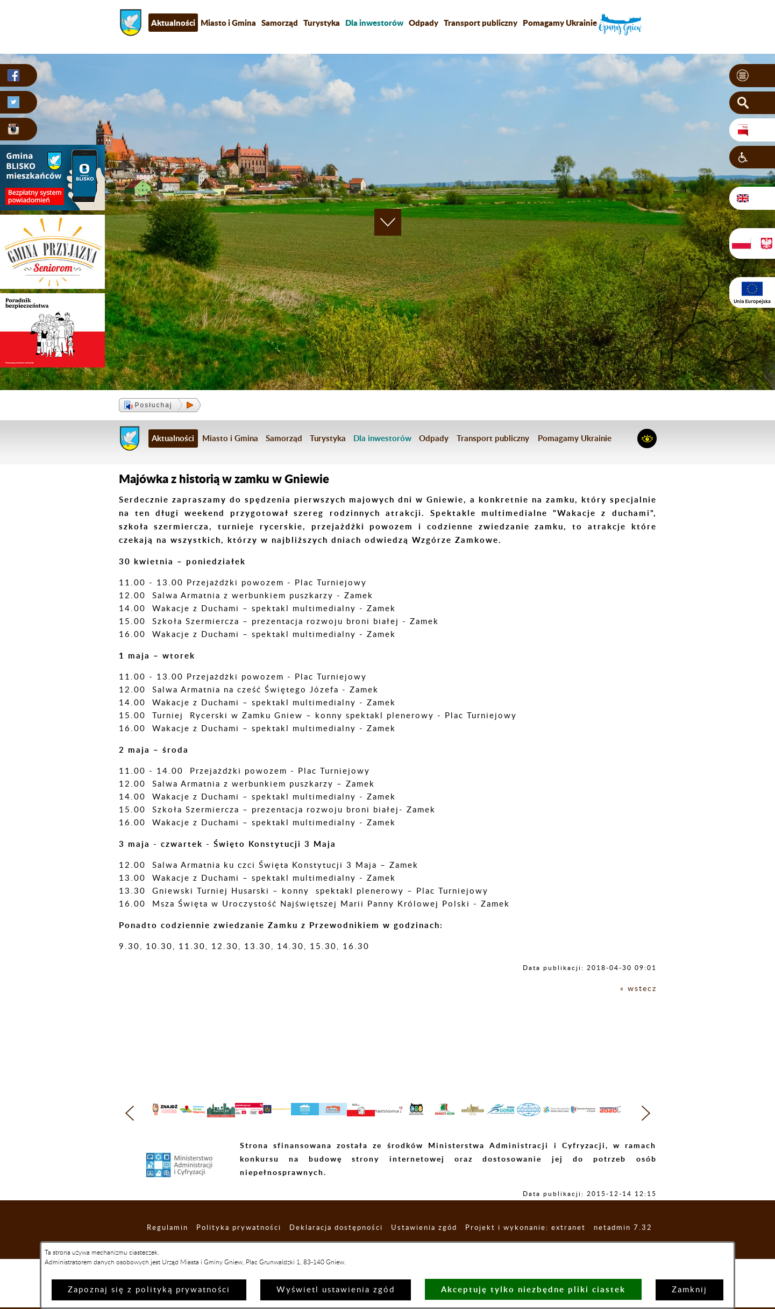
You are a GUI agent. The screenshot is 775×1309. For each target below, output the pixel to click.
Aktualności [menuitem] (173, 23)
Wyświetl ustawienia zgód (335, 1290)
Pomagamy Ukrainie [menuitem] (560, 23)
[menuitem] (374, 22)
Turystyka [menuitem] (321, 23)
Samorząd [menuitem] (279, 23)
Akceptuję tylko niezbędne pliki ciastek (533, 1289)
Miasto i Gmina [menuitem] (228, 23)
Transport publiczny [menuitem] (480, 23)
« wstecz (637, 989)
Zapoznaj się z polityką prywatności (149, 1290)
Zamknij (689, 1290)
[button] (752, 76)
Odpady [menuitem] (423, 23)
